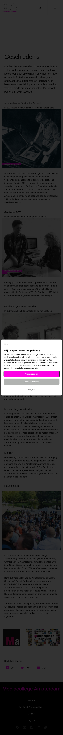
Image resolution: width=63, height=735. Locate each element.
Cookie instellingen (31, 382)
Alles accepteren (31, 374)
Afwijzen (31, 390)
